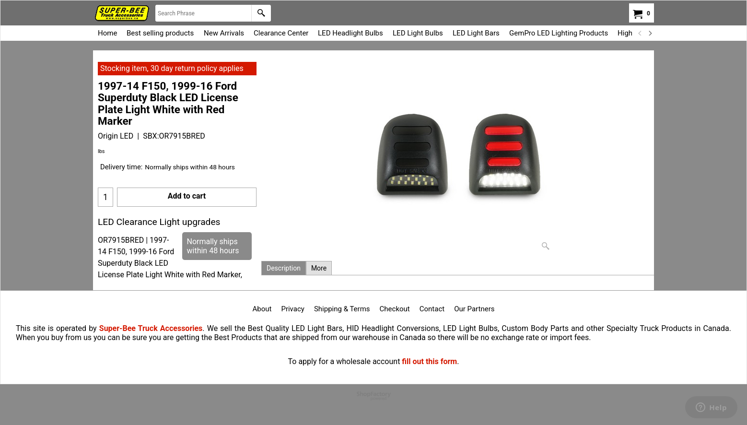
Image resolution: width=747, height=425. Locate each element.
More (319, 268)
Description (284, 268)
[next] (649, 33)
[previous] (640, 33)
